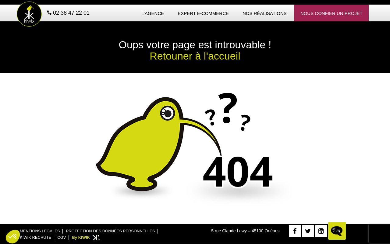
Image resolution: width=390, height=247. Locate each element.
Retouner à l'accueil (195, 56)
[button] (12, 236)
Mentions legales (40, 231)
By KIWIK (81, 237)
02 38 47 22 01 (68, 13)
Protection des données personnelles (110, 231)
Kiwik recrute (35, 237)
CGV (61, 237)
